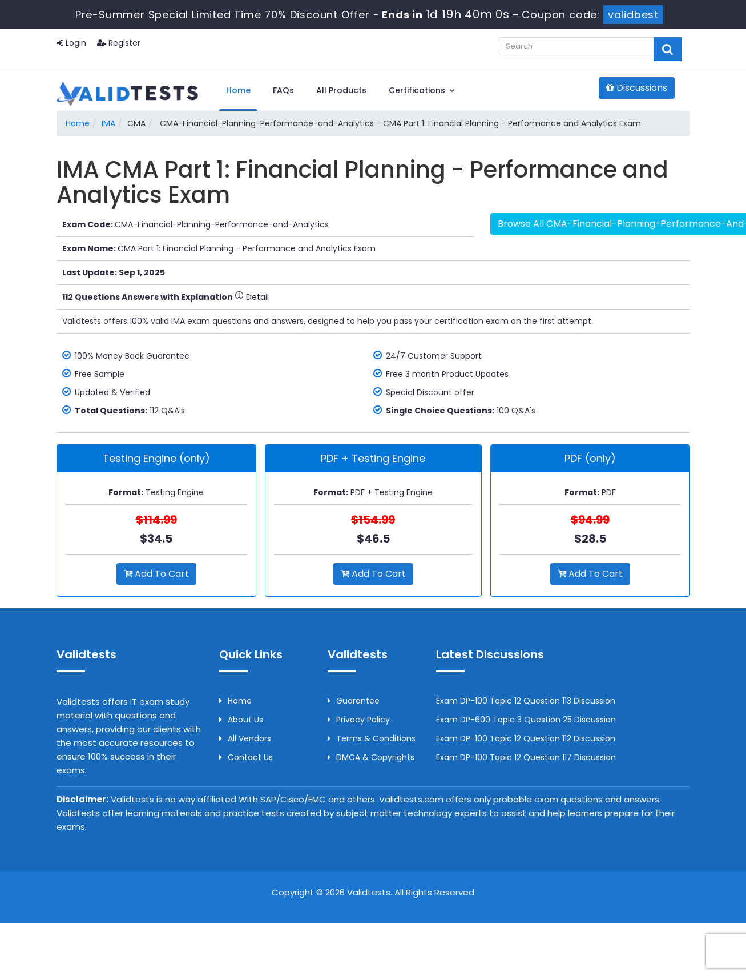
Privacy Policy (359, 719)
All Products (341, 90)
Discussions (636, 87)
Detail (252, 297)
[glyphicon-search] (668, 49)
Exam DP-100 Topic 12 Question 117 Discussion (526, 757)
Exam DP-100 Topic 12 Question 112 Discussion (525, 738)
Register (118, 43)
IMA (108, 123)
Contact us (246, 757)
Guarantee (354, 700)
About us (241, 719)
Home (238, 90)
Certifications (422, 90)
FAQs (283, 90)
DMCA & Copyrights (371, 757)
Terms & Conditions (372, 738)
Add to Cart (156, 573)
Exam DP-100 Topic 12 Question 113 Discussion (525, 700)
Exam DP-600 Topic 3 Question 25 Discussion (526, 719)
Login (71, 43)
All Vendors (245, 738)
